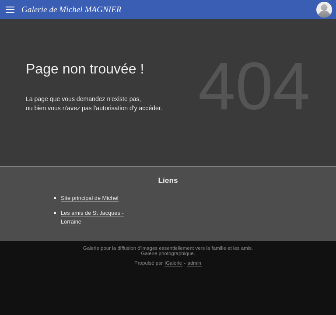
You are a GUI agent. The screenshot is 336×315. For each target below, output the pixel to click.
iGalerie (173, 263)
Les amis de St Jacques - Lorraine (92, 217)
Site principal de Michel (90, 198)
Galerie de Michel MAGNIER (71, 9)
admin (194, 263)
